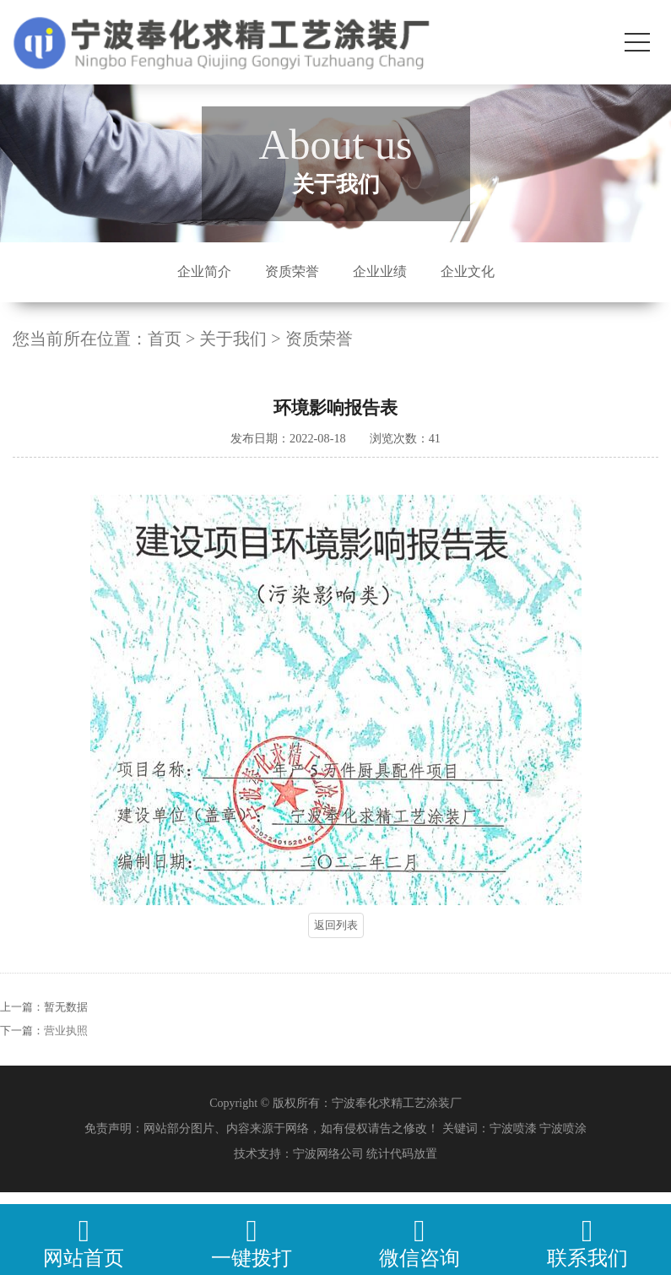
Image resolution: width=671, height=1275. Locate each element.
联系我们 (587, 1242)
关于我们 (233, 338)
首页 (164, 338)
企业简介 (204, 271)
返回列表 (336, 925)
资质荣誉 (292, 271)
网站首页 (84, 1242)
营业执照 (66, 1044)
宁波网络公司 (328, 1154)
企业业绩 (380, 271)
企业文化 (468, 271)
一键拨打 (252, 1242)
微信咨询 (420, 1242)
